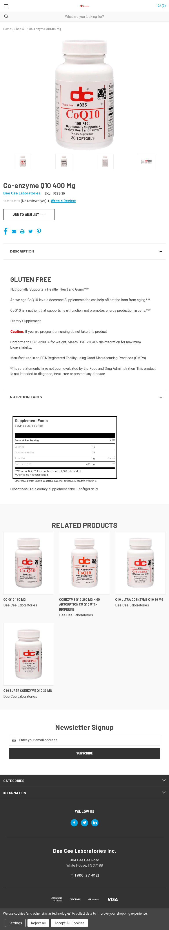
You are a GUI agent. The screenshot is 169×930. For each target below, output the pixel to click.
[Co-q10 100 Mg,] (28, 563)
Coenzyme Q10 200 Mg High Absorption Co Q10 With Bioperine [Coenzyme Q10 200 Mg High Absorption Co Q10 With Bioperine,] (79, 604)
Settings (15, 923)
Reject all (38, 923)
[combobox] (84, 17)
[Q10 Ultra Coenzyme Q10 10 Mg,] (140, 563)
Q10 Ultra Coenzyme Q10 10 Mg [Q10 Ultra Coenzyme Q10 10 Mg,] (139, 600)
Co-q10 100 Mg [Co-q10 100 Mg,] (14, 600)
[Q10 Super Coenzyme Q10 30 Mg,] (28, 654)
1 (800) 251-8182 (87, 875)
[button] (61, 201)
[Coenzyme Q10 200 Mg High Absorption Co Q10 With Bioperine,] (84, 563)
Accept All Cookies (69, 923)
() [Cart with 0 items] (162, 5)
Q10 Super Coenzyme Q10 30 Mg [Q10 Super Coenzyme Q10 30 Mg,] (27, 691)
